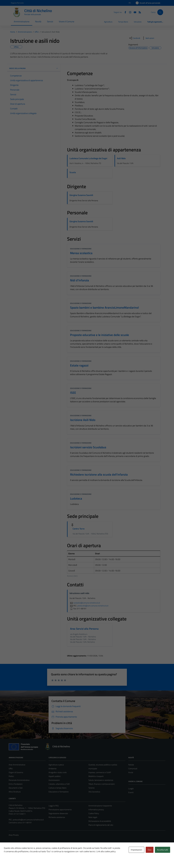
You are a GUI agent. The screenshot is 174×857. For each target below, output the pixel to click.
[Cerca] (160, 12)
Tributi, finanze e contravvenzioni (101, 783)
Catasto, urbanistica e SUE (59, 783)
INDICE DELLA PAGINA (33, 68)
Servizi (50, 21)
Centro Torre (78, 528)
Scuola (72, 172)
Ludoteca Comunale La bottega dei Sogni (88, 158)
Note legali (92, 817)
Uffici (11, 768)
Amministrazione (21, 21)
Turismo (91, 787)
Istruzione (137, 21)
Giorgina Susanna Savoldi (81, 195)
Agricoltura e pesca (56, 764)
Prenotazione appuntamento (60, 809)
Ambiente (52, 768)
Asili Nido (121, 158)
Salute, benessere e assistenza (100, 780)
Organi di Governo (16, 772)
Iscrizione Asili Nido (82, 419)
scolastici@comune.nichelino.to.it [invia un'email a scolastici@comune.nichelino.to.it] (84, 602)
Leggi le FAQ (54, 805)
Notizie (131, 764)
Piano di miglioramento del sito (100, 824)
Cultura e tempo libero (57, 787)
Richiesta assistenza (57, 817)
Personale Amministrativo (19, 780)
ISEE (73, 392)
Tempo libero (123, 21)
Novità (38, 21)
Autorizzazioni (54, 780)
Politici (11, 776)
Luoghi (131, 788)
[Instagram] (129, 12)
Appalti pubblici (55, 776)
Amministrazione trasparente (100, 805)
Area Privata (14, 834)
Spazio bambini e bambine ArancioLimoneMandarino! (104, 307)
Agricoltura (108, 21)
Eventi (131, 792)
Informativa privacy (96, 809)
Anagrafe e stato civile (58, 772)
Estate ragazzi (79, 365)
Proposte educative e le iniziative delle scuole (99, 334)
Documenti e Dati (16, 787)
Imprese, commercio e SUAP (99, 772)
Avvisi (130, 772)
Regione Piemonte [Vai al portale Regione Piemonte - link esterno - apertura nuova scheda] (17, 3)
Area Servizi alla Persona (84, 629)
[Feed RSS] (138, 12)
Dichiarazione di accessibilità (99, 821)
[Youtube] (134, 12)
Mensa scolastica (81, 253)
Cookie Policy (93, 813)
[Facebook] (124, 12)
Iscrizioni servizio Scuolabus (88, 447)
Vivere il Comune (66, 21)
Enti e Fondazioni (15, 783)
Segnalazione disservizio (58, 813)
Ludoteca (76, 498)
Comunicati (132, 768)
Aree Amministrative (17, 764)
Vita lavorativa (94, 791)
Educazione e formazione (80, 248)
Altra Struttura (15, 791)
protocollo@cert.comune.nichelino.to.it (28, 819)
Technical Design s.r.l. (25, 850)
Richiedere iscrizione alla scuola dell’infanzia (99, 474)
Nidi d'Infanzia (79, 280)
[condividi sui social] (134, 38)
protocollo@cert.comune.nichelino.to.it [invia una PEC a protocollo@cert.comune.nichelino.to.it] (92, 605)
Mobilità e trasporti (96, 776)
